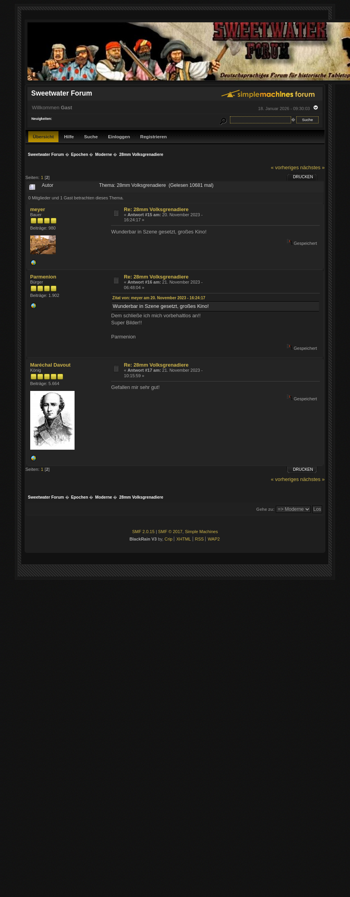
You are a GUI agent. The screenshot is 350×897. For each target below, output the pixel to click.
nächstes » (312, 167)
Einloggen (119, 136)
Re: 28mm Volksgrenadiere (156, 209)
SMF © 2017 (170, 531)
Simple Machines (201, 531)
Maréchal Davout (50, 365)
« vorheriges (285, 167)
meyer (37, 209)
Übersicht (43, 136)
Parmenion (43, 277)
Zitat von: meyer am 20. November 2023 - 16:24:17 (158, 298)
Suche (91, 136)
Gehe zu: (265, 509)
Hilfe (69, 136)
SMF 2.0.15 (143, 531)
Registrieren (153, 136)
